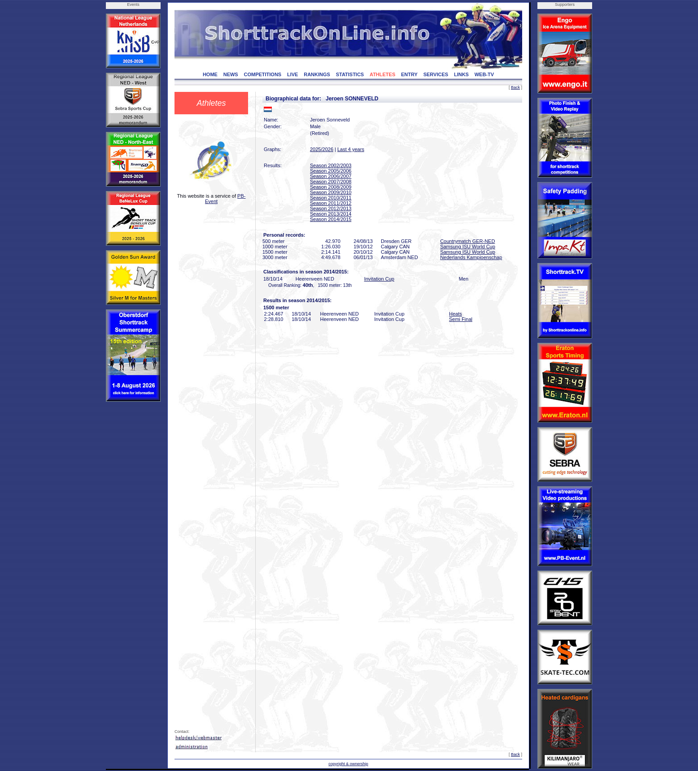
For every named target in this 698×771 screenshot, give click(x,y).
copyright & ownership (348, 764)
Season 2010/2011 (330, 197)
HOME (210, 74)
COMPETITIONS (262, 74)
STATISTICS (350, 74)
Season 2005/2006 (330, 170)
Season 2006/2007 (330, 176)
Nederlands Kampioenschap (471, 257)
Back (515, 87)
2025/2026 (321, 149)
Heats (455, 313)
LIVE (292, 74)
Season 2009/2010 (330, 192)
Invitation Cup (379, 279)
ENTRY (409, 74)
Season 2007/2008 (330, 181)
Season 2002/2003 (330, 165)
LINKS (461, 74)
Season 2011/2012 (330, 203)
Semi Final (460, 319)
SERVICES (435, 74)
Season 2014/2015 (330, 219)
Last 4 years (350, 149)
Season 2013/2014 (330, 214)
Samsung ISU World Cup (467, 246)
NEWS (230, 74)
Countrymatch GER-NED (467, 241)
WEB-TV (484, 74)
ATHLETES (382, 74)
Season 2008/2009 (330, 187)
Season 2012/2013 (330, 208)
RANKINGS (317, 74)
